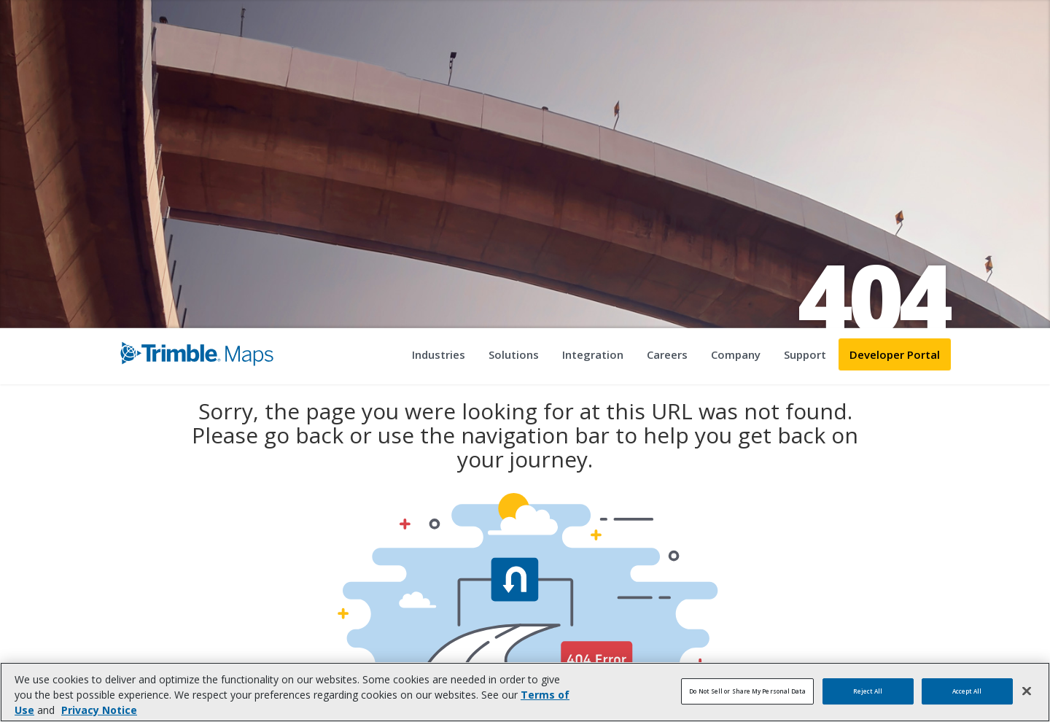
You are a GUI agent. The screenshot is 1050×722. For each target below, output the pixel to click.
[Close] (1027, 691)
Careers (667, 354)
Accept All (967, 691)
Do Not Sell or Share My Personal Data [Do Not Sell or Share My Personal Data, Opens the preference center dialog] (747, 691)
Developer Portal (894, 354)
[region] (525, 692)
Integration (592, 354)
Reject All (868, 691)
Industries (438, 354)
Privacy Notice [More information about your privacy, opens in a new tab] (99, 710)
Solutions (514, 354)
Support (805, 354)
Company (736, 354)
